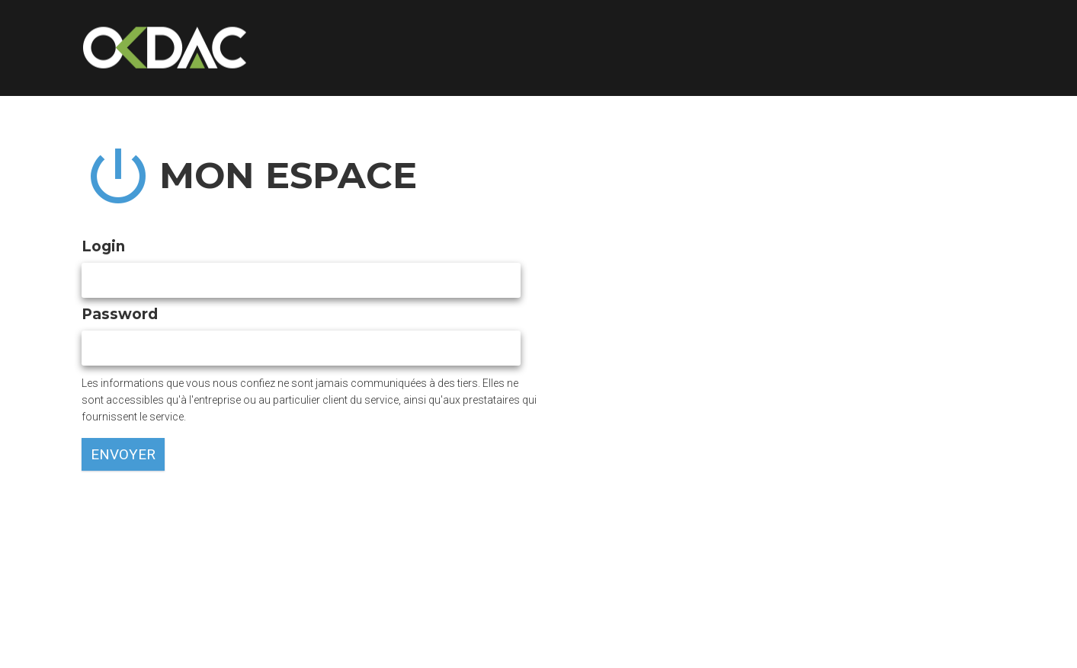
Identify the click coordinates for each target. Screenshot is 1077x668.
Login (106, 246)
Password (123, 314)
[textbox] (301, 280)
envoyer (123, 454)
